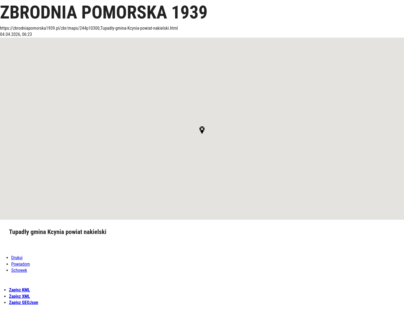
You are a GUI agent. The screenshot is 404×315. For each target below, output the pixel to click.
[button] (202, 130)
